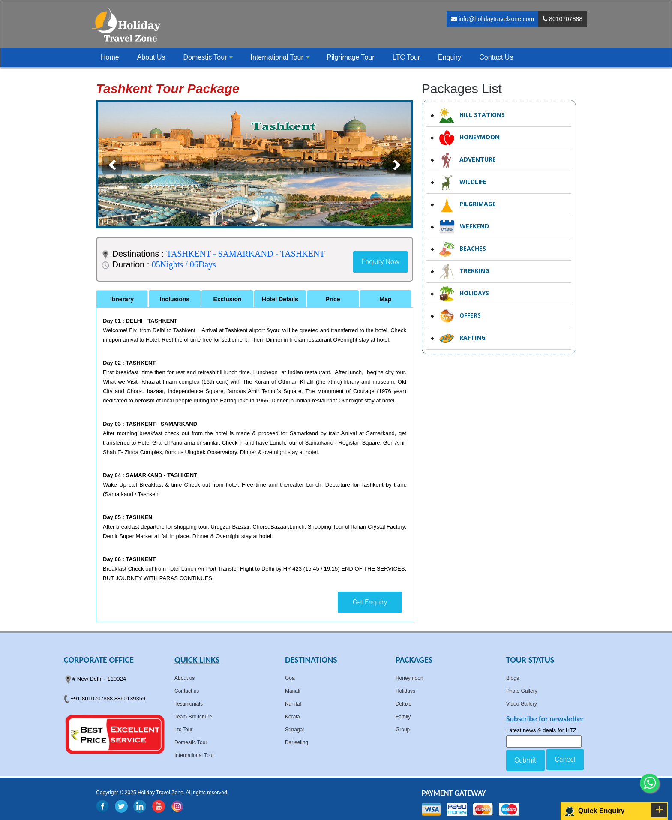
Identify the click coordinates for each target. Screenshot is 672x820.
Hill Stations (472, 115)
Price (332, 299)
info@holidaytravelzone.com (492, 18)
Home (110, 57)
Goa (290, 678)
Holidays (464, 293)
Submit (525, 760)
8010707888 (562, 18)
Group (403, 730)
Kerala (292, 717)
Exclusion (227, 299)
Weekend (464, 226)
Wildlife (462, 182)
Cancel (565, 759)
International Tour (194, 755)
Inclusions (174, 299)
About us (184, 678)
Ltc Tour (183, 730)
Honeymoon (469, 137)
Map (386, 299)
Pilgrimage (467, 204)
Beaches (462, 249)
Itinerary (122, 299)
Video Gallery (521, 704)
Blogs (512, 678)
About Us (151, 57)
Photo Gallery (521, 691)
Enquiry (449, 57)
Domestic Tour (190, 742)
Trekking (464, 271)
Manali (292, 691)
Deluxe (403, 704)
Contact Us (496, 57)
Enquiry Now (380, 262)
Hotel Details (280, 299)
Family (403, 717)
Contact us (186, 691)
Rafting (462, 338)
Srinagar (294, 730)
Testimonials (188, 704)
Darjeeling (296, 742)
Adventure (467, 160)
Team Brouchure (193, 717)
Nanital (293, 704)
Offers (460, 316)
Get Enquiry (370, 602)
